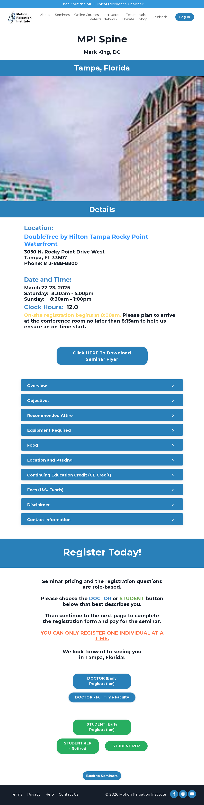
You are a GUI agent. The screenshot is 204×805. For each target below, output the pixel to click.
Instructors (112, 15)
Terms (16, 795)
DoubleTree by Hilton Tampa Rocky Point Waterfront (88, 240)
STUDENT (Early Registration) (102, 728)
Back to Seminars (102, 777)
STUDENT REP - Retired (77, 747)
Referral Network (104, 19)
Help (49, 795)
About (45, 15)
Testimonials (135, 15)
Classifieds (159, 17)
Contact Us (68, 795)
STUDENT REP (126, 747)
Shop (143, 19)
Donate (128, 19)
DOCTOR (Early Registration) (102, 682)
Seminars (62, 15)
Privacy (33, 795)
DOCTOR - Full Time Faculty (102, 698)
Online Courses (86, 15)
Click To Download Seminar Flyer (102, 356)
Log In (184, 17)
